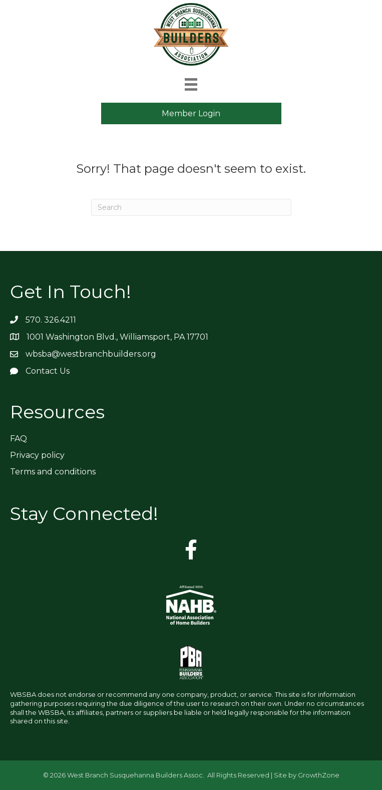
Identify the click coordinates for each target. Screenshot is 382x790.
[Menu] (191, 84)
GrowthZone (318, 775)
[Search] (191, 207)
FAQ (18, 438)
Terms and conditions (53, 471)
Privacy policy (37, 455)
